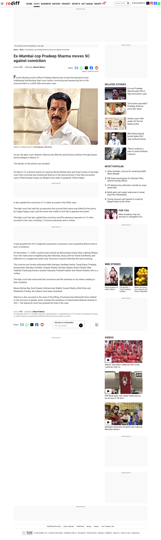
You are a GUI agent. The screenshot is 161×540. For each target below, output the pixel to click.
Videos (96, 526)
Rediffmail (80, 526)
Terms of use (125, 533)
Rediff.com (43, 533)
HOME (29, 4)
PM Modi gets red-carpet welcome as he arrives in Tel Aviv (123, 397)
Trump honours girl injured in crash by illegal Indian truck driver (125, 200)
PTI (21, 67)
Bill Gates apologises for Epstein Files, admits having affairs (125, 179)
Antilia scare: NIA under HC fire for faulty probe (135, 121)
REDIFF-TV (99, 4)
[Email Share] (75, 68)
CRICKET (66, 4)
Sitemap (101, 533)
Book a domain (69, 526)
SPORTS (76, 4)
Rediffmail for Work (54, 526)
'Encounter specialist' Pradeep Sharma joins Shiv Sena (137, 106)
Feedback (108, 533)
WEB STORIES (113, 264)
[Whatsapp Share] (80, 68)
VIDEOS (109, 337)
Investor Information (56, 533)
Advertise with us (70, 533)
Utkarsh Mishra (39, 67)
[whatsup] (159, 3)
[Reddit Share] (95, 68)
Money (89, 526)
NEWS (37, 4)
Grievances (135, 533)
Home (16, 50)
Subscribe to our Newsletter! (63, 322)
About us (116, 533)
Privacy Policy (91, 533)
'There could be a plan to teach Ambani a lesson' (137, 151)
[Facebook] (155, 3)
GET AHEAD (87, 4)
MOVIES (56, 4)
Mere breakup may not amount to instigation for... (131, 215)
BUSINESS (46, 4)
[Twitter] (148, 3)
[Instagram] (151, 3)
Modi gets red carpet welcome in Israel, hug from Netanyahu (126, 193)
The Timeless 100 (107, 526)
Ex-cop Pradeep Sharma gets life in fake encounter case (137, 91)
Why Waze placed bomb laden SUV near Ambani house (136, 136)
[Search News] (127, 3)
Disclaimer (81, 533)
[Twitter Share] (85, 68)
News (22, 50)
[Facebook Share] (90, 68)
